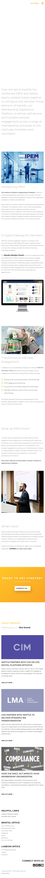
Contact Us (21, 588)
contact (12, 549)
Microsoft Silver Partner (8, 816)
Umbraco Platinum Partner (9, 814)
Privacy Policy (5, 873)
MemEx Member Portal (14, 255)
